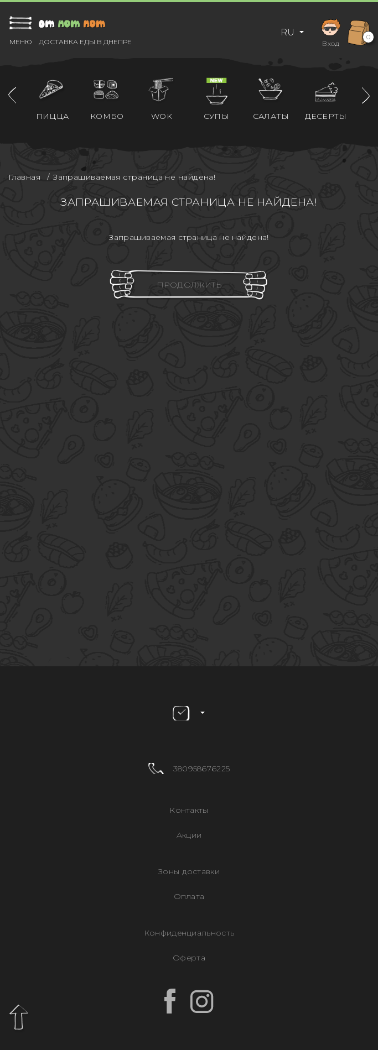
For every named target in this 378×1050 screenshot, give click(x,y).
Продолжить (189, 285)
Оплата (189, 896)
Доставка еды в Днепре (85, 42)
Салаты (271, 116)
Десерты (326, 116)
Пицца (52, 116)
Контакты (188, 810)
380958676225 (201, 769)
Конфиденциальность (189, 933)
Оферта (189, 958)
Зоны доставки (189, 871)
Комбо (107, 116)
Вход (331, 32)
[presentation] (12, 95)
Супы (216, 116)
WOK (161, 116)
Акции (189, 835)
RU (289, 32)
